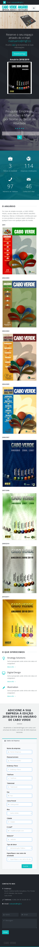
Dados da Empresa (11, 741)
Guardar (27, 866)
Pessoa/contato (12, 757)
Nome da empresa (13, 748)
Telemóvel (10, 783)
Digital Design (14, 672)
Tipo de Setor (12, 844)
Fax (8, 792)
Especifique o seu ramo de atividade (16, 854)
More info (11, 667)
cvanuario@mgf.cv (17, 2)
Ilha (8, 809)
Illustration (12, 687)
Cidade (9, 818)
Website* (10, 836)
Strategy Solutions (16, 657)
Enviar (5, 932)
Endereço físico (12, 766)
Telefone (10, 775)
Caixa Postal (11, 801)
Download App (19, 54)
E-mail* (9, 827)
